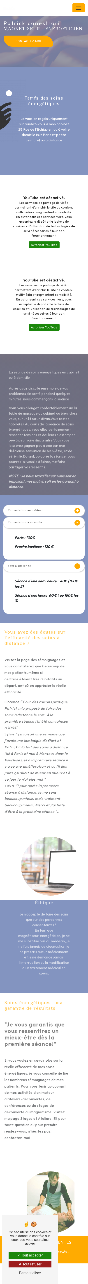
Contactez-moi (28, 41)
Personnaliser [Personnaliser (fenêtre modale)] (30, 1273)
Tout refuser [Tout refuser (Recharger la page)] (30, 1264)
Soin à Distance (44, 566)
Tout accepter (30, 1255)
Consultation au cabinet (44, 510)
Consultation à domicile (44, 523)
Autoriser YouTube (44, 245)
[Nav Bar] (78, 7)
